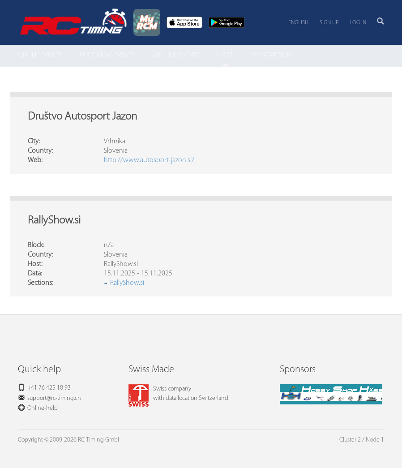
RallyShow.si (127, 283)
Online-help (42, 408)
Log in (358, 23)
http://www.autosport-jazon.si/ (149, 160)
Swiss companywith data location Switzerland (178, 393)
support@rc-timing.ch (54, 398)
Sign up (329, 23)
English (298, 23)
